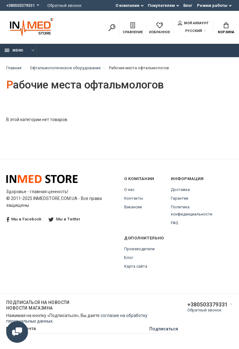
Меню (14, 50)
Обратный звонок (64, 5)
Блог (187, 5)
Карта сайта (135, 266)
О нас (129, 189)
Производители (139, 249)
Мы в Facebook (24, 219)
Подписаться (163, 328)
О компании (127, 5)
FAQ (174, 222)
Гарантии (179, 198)
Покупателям (161, 5)
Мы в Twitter (64, 219)
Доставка (180, 189)
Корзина (226, 28)
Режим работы (212, 5)
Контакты (133, 198)
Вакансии (133, 207)
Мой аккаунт (193, 23)
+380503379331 (20, 5)
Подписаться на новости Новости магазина (38, 305)
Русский (190, 31)
